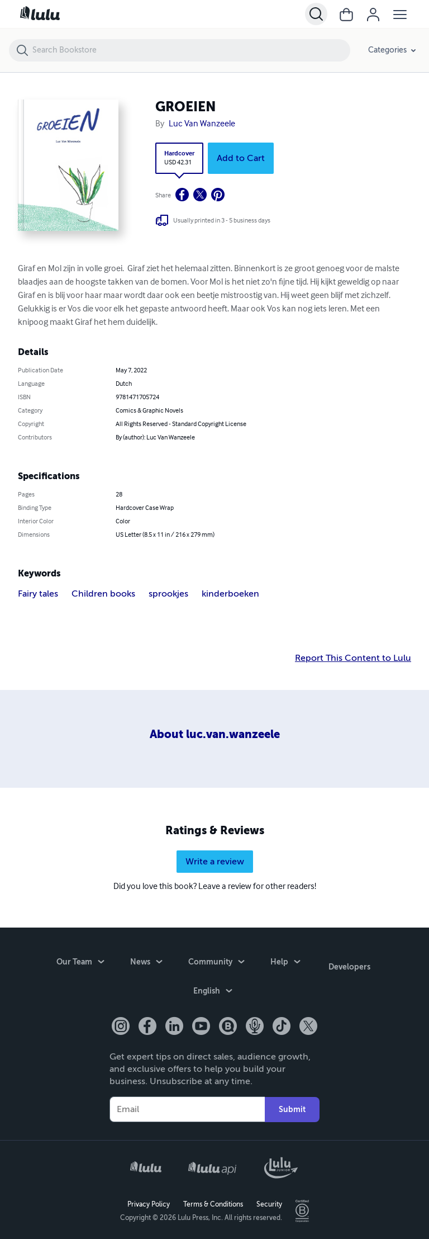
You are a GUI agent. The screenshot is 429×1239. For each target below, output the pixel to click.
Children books (103, 594)
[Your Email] (187, 1109)
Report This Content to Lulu (353, 658)
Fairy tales (38, 594)
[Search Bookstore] (190, 50)
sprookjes (168, 594)
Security (269, 1203)
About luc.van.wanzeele (215, 734)
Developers (349, 963)
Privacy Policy (148, 1203)
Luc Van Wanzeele (202, 124)
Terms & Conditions (213, 1203)
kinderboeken (230, 594)
